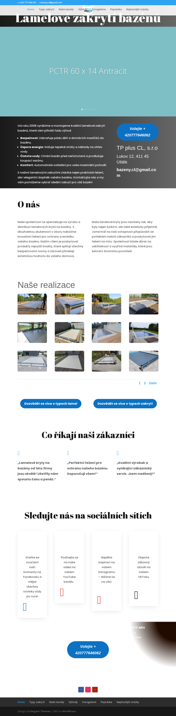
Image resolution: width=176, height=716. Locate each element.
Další (153, 383)
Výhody (82, 9)
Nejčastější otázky (137, 9)
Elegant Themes (40, 711)
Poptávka (116, 9)
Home (30, 9)
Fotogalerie (99, 9)
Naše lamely (66, 9)
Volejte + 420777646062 (137, 132)
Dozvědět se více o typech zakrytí (125, 403)
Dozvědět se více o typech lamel (50, 403)
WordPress (69, 711)
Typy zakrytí (46, 9)
